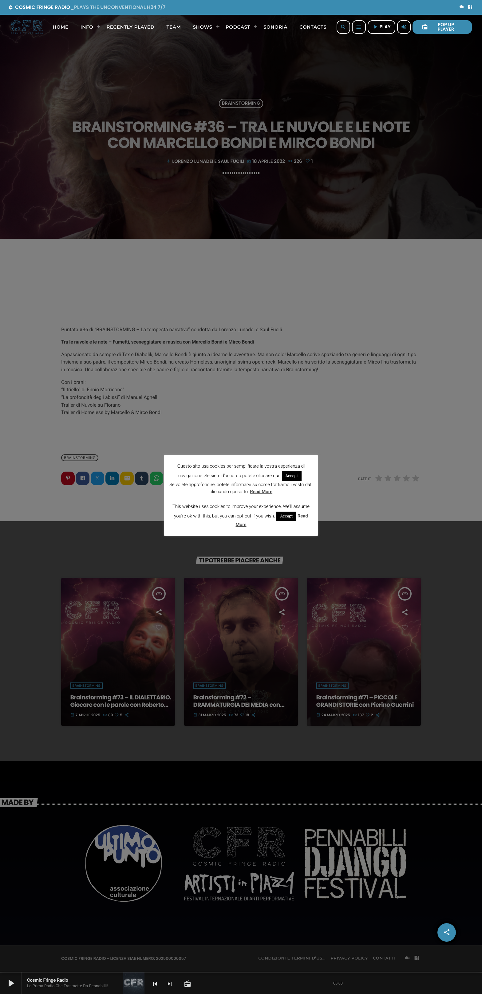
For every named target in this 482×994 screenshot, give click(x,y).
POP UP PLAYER (438, 27)
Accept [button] (292, 476)
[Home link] (27, 27)
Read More (261, 491)
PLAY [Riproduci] (381, 27)
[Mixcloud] (462, 7)
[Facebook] (470, 7)
